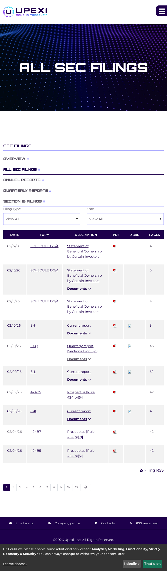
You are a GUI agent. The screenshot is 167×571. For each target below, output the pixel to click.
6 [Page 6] (41, 488)
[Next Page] (85, 487)
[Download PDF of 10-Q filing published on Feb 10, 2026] (115, 346)
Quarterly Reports (25, 190)
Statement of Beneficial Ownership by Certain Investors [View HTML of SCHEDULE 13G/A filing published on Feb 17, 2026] (84, 251)
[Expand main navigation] (161, 10)
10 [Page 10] (69, 488)
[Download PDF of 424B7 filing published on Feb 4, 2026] (115, 432)
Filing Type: (12, 209)
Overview (14, 159)
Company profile (67, 523)
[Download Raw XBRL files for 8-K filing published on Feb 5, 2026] (129, 411)
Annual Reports (21, 180)
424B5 (35, 392)
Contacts (107, 523)
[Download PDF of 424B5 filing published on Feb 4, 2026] (115, 450)
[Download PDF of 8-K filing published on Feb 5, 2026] (115, 411)
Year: (90, 209)
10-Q (34, 346)
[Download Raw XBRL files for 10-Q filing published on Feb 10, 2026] (129, 346)
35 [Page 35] (77, 488)
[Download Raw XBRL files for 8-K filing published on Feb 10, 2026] (129, 325)
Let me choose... (15, 564)
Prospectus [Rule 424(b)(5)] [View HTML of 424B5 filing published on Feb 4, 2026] (81, 453)
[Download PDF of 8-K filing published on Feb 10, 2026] (115, 325)
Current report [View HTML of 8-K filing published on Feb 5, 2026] (79, 411)
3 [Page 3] (21, 488)
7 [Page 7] (48, 488)
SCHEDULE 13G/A (44, 246)
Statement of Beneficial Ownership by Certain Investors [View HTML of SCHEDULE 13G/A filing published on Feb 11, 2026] (84, 306)
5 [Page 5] (35, 488)
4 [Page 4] (28, 488)
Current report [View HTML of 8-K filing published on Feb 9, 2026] (79, 372)
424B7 (35, 432)
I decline (132, 564)
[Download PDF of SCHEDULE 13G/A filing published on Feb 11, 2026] (115, 301)
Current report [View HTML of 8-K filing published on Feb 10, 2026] (79, 325)
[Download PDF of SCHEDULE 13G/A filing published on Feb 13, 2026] (115, 270)
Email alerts (24, 523)
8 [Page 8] (55, 488)
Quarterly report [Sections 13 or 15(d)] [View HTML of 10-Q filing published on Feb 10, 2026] (83, 348)
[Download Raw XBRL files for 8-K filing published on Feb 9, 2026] (129, 372)
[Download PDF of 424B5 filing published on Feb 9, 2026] (115, 392)
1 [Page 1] (8, 488)
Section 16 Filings (22, 201)
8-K (33, 325)
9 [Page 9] (62, 488)
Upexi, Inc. (73, 540)
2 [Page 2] (14, 488)
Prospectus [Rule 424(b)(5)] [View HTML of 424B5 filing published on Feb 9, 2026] (81, 394)
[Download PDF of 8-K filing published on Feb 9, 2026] (115, 372)
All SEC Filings (20, 169)
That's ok (152, 564)
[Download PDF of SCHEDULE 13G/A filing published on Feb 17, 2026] (115, 246)
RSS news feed (146, 523)
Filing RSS (151, 470)
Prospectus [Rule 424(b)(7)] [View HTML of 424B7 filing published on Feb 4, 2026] (81, 434)
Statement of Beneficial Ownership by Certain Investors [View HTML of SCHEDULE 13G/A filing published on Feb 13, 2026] (84, 275)
